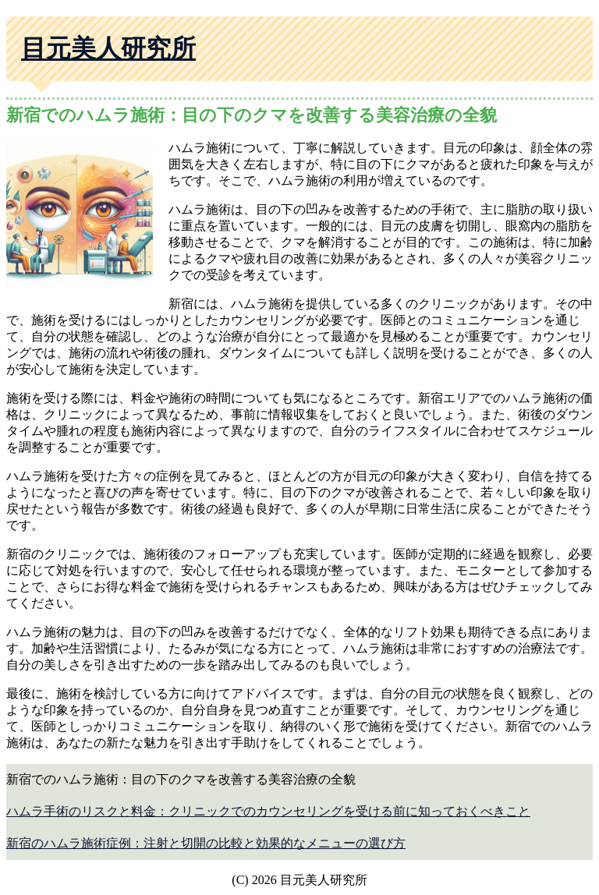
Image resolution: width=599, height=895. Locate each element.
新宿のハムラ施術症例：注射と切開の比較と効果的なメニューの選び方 (206, 843)
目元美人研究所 (108, 48)
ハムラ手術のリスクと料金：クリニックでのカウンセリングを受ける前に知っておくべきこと (268, 811)
